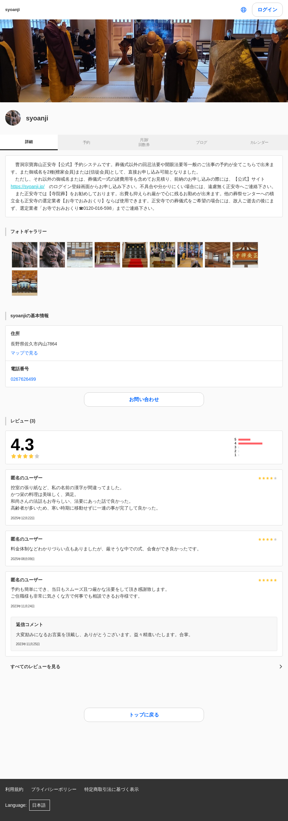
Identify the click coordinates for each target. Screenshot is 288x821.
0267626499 (23, 379)
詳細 (28, 142)
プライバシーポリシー (54, 789)
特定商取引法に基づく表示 (111, 789)
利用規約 (14, 789)
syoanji (12, 9)
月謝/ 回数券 (144, 142)
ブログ (201, 142)
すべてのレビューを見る (146, 666)
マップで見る (24, 352)
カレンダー (259, 142)
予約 (86, 142)
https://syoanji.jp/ (27, 186)
